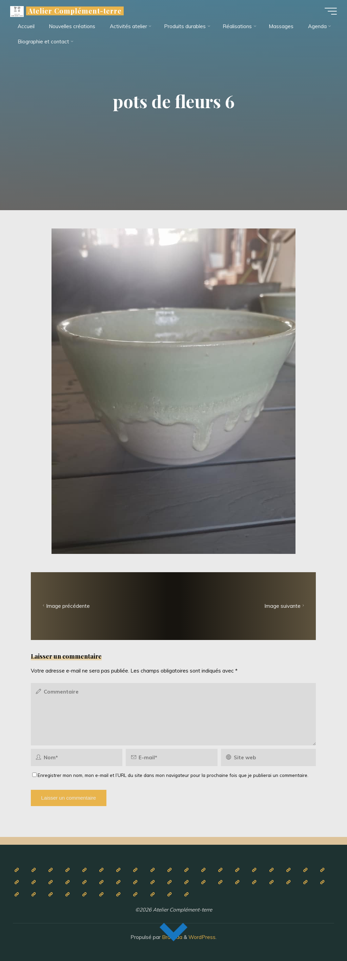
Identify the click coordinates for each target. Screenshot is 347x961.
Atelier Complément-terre (75, 10)
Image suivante (285, 606)
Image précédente (65, 606)
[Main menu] (331, 11)
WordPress (202, 937)
